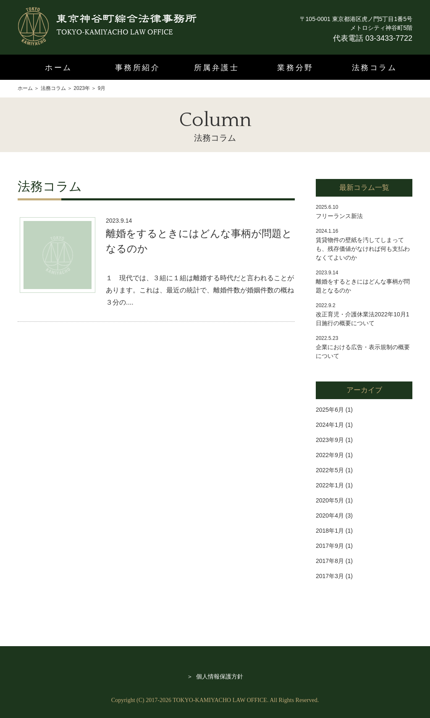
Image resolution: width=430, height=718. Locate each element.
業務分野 (295, 67)
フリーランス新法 (339, 216)
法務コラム (374, 67)
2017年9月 (330, 545)
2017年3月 (330, 576)
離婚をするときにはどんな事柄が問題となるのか (199, 241)
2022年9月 (330, 455)
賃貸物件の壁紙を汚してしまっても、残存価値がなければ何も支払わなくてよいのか (363, 249)
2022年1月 (330, 485)
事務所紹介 (137, 67)
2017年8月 (330, 561)
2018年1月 (330, 530)
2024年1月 (330, 424)
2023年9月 (330, 440)
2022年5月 (330, 470)
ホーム (58, 67)
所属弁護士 (216, 67)
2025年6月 (330, 409)
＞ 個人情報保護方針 (215, 676)
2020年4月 (330, 515)
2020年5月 (330, 500)
